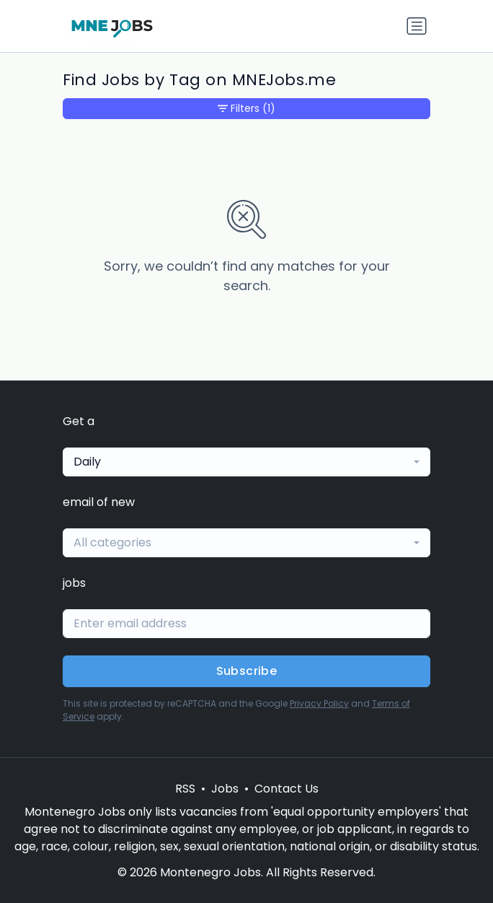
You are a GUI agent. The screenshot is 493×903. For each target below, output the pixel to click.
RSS (185, 788)
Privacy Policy (319, 703)
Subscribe (246, 671)
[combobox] (246, 462)
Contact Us (286, 788)
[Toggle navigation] (416, 26)
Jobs (225, 788)
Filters (246, 108)
